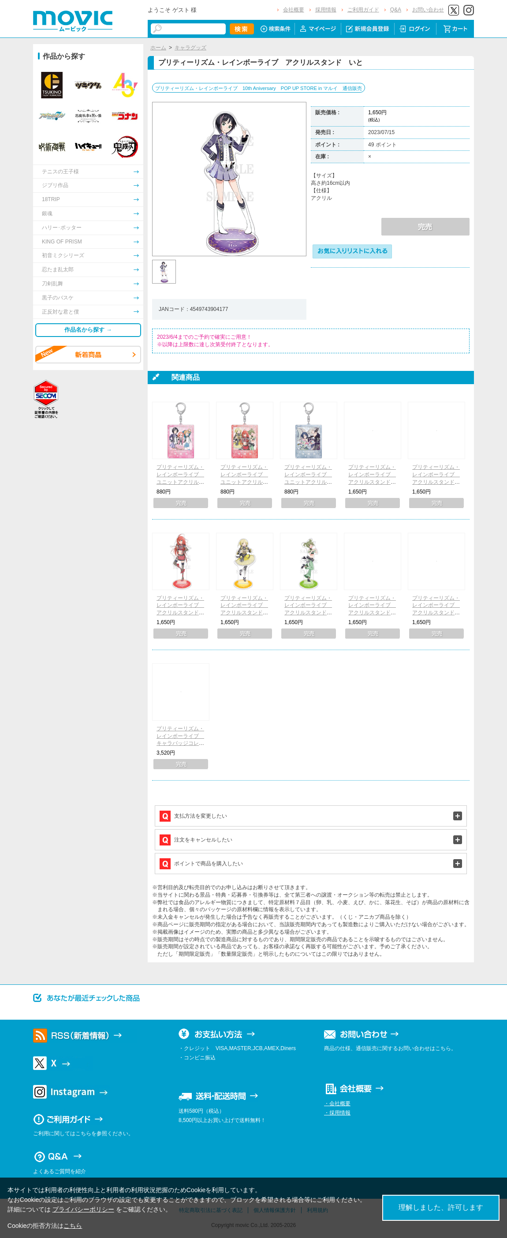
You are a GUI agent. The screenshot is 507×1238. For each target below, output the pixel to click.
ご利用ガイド (363, 10)
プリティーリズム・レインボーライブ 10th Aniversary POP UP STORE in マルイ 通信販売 (258, 88)
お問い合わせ (428, 10)
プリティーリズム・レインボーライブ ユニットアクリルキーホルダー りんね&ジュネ (308, 482)
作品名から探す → (88, 329)
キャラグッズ (190, 48)
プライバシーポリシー (83, 1209)
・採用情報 (337, 1113)
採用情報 (325, 10)
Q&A (395, 10)
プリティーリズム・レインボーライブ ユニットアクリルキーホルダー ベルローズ (244, 482)
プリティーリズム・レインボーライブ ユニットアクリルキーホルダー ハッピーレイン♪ (180, 482)
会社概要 (293, 10)
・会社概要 (337, 1103)
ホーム (158, 48)
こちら (72, 1225)
